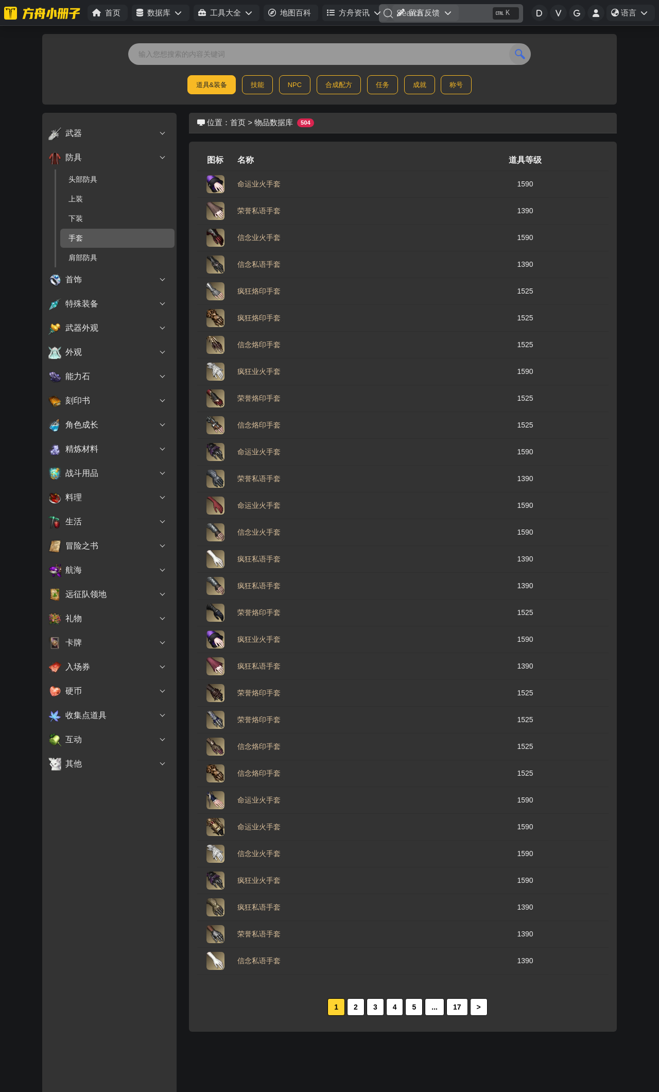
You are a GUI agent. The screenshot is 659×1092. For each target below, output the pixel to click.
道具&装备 (212, 85)
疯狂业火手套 (259, 371)
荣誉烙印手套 (259, 398)
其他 (107, 764)
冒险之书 (107, 546)
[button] (160, 13)
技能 (257, 85)
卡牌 (107, 643)
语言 (633, 14)
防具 (107, 157)
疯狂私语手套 (259, 559)
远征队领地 (107, 594)
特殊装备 (107, 304)
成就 (419, 85)
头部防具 (82, 179)
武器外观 (107, 328)
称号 (456, 85)
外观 (107, 352)
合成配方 (338, 85)
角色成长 (107, 425)
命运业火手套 (259, 184)
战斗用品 (107, 473)
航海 (107, 570)
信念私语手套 (259, 264)
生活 (107, 522)
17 (457, 1007)
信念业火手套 (259, 237)
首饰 (107, 279)
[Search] (451, 13)
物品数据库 (273, 122)
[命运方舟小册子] (43, 13)
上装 (75, 199)
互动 (107, 739)
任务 (382, 85)
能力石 (107, 376)
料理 (107, 497)
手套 (75, 238)
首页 (238, 122)
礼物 (107, 618)
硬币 (107, 691)
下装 (75, 218)
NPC (295, 85)
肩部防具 (82, 257)
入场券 (107, 667)
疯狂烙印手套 (259, 291)
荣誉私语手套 (259, 211)
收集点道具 (107, 715)
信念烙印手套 (259, 344)
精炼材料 (107, 449)
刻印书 (107, 400)
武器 (107, 133)
